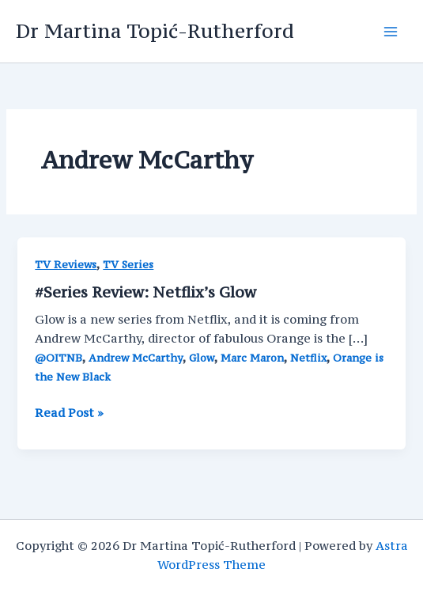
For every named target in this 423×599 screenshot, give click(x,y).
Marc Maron (252, 358)
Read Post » (69, 413)
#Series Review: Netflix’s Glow (145, 291)
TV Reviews (65, 264)
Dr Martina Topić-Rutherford (155, 31)
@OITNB (58, 358)
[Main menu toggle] (390, 31)
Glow (201, 358)
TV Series (128, 264)
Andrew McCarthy (136, 358)
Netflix (308, 358)
